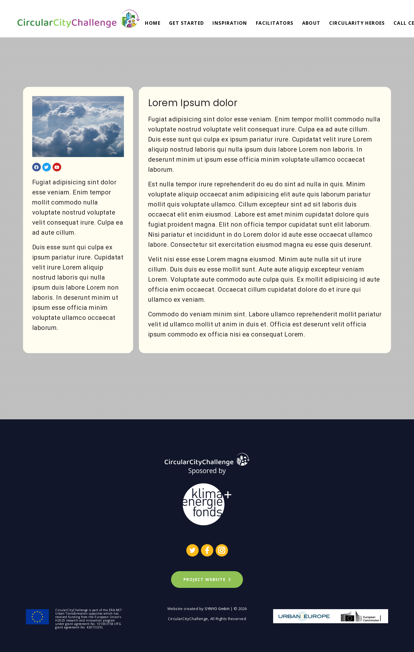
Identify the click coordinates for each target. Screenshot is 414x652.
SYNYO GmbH (217, 608)
